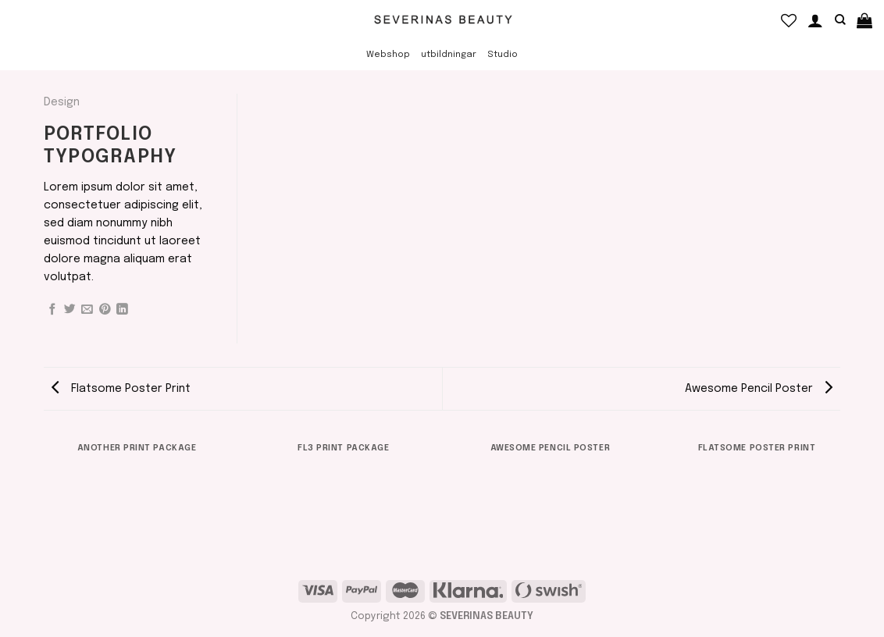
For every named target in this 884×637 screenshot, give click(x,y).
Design (62, 102)
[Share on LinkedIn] (122, 310)
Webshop (388, 54)
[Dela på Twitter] (70, 310)
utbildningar (448, 54)
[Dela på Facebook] (53, 310)
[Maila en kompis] (87, 310)
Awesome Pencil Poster (758, 388)
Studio (502, 54)
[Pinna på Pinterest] (105, 310)
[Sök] (840, 19)
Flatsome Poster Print (121, 388)
